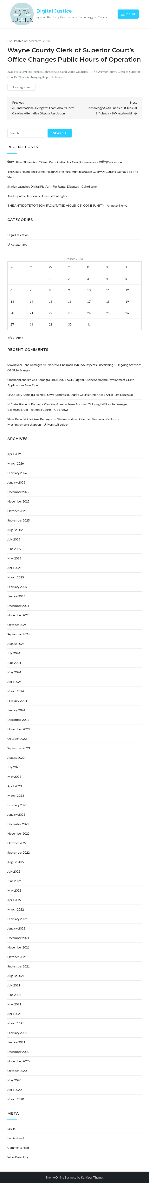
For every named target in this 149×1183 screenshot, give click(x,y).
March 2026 (15, 463)
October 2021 (17, 957)
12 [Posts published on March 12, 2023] (127, 290)
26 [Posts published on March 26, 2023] (127, 313)
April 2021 (14, 1013)
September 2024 (18, 634)
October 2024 (17, 624)
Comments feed (18, 1147)
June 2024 (14, 662)
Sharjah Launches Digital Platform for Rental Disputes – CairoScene (52, 186)
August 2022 (15, 862)
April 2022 (14, 900)
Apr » (19, 337)
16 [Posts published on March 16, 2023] (69, 301)
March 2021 (15, 1023)
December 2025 (18, 492)
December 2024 (18, 605)
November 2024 (18, 615)
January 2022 (16, 928)
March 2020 (15, 1099)
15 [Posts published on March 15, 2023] (50, 301)
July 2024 (13, 653)
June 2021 (14, 995)
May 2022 (14, 890)
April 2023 (14, 786)
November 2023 (18, 729)
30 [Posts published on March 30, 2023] (69, 324)
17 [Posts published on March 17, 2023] (89, 301)
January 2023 (16, 814)
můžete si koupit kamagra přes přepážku (35, 404)
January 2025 (16, 596)
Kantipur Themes (92, 1177)
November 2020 (18, 1061)
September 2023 (18, 748)
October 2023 (17, 738)
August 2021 (15, 976)
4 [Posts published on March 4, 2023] (107, 278)
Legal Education (18, 235)
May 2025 (14, 558)
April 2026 (14, 454)
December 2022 (18, 824)
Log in (11, 1128)
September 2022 (18, 852)
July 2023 (13, 767)
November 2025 (18, 501)
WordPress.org (18, 1157)
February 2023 (17, 805)
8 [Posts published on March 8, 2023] (50, 290)
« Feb (10, 337)
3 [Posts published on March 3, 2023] (88, 278)
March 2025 (15, 577)
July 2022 (13, 871)
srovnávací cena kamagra (24, 365)
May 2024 (14, 672)
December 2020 (18, 1051)
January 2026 (16, 482)
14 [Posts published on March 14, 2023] (31, 301)
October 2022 (17, 843)
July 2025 (13, 539)
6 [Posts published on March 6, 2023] (11, 290)
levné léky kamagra (21, 394)
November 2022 (18, 833)
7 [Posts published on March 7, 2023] (30, 290)
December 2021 (18, 938)
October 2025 (17, 511)
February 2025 (17, 586)
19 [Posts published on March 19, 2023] (127, 301)
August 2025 (15, 530)
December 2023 (18, 719)
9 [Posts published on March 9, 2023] (69, 290)
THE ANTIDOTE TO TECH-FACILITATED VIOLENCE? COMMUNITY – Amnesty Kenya (67, 205)
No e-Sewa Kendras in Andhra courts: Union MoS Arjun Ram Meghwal (86, 394)
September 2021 (18, 966)
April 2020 (14, 1089)
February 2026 (17, 473)
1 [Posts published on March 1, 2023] (50, 278)
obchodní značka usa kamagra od (31, 379)
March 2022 (15, 909)
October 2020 (17, 1070)
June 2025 (14, 549)
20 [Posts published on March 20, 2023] (12, 313)
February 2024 (17, 700)
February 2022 (17, 919)
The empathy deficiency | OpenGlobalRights (37, 196)
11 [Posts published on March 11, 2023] (108, 290)
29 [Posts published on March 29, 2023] (50, 324)
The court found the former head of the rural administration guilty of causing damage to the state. (72, 174)
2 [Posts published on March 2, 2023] (69, 278)
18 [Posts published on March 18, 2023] (108, 301)
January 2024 (16, 710)
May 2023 (14, 776)
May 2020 (14, 1080)
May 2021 (14, 1004)
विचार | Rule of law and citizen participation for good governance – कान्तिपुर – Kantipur (65, 162)
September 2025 (18, 520)
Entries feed (15, 1138)
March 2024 (15, 691)
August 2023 (15, 757)
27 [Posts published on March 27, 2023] (12, 324)
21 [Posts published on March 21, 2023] (31, 313)
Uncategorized (21, 87)
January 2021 (16, 1042)
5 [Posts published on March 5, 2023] (126, 278)
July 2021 (13, 985)
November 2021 (18, 947)
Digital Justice (54, 11)
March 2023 (15, 795)
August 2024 (15, 643)
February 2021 (17, 1032)
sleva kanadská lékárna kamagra (29, 419)
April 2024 (14, 681)
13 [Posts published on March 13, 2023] (12, 301)
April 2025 (14, 568)
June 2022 (14, 881)
